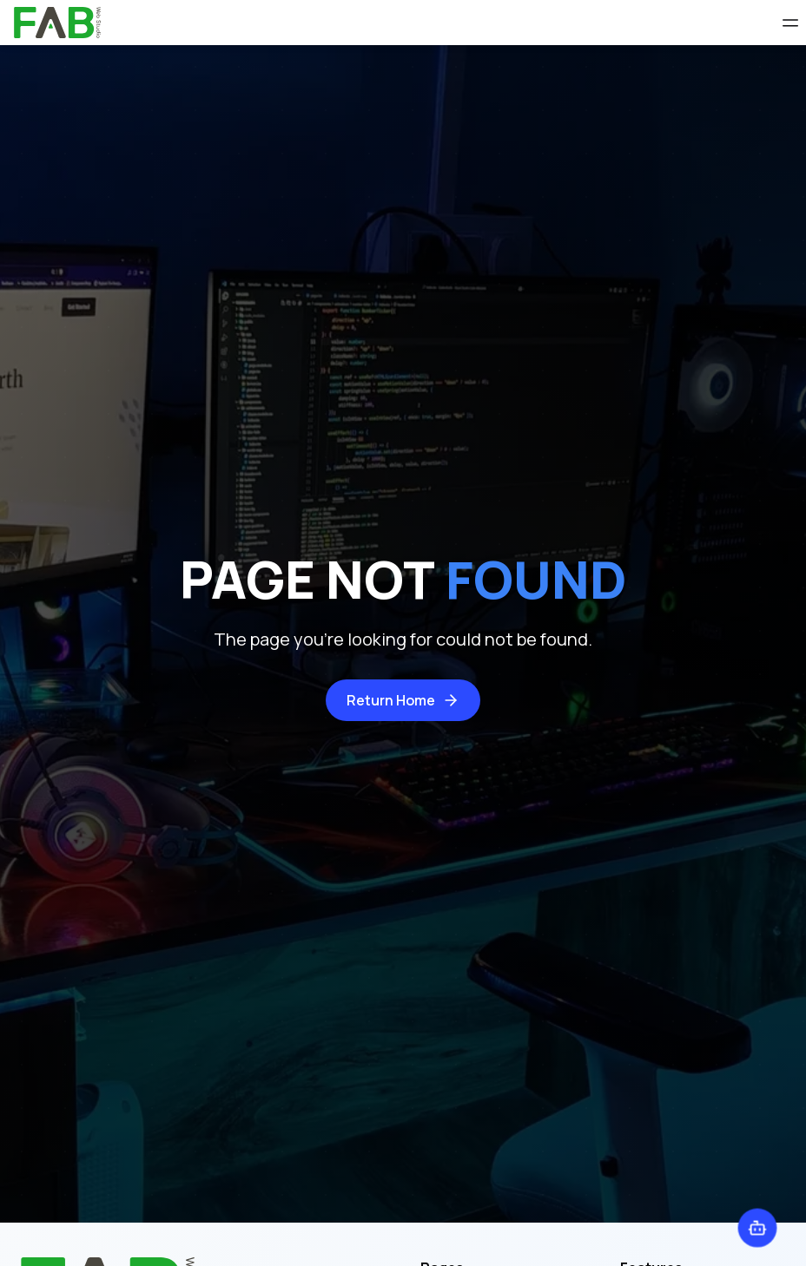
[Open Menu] (790, 22)
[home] (57, 22)
